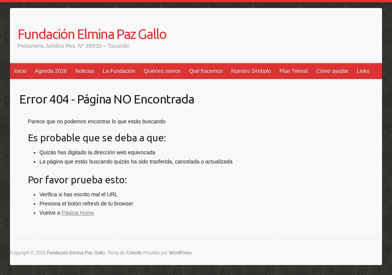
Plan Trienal (293, 71)
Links (363, 71)
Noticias (85, 71)
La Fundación (119, 71)
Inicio (20, 71)
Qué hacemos (206, 71)
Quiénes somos (162, 71)
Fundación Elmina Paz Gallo (92, 34)
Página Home (78, 213)
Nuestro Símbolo (251, 71)
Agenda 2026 (51, 71)
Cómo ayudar (332, 71)
